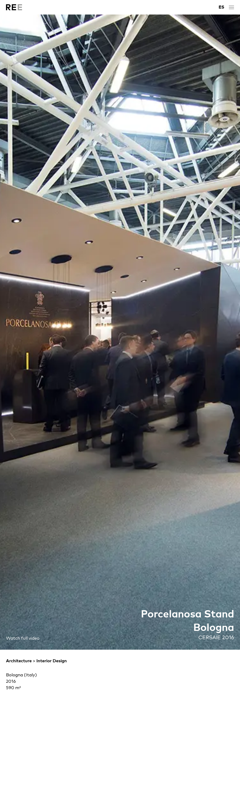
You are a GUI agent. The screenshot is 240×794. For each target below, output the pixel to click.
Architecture (19, 661)
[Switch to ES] (221, 7)
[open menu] (231, 7)
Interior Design (51, 661)
